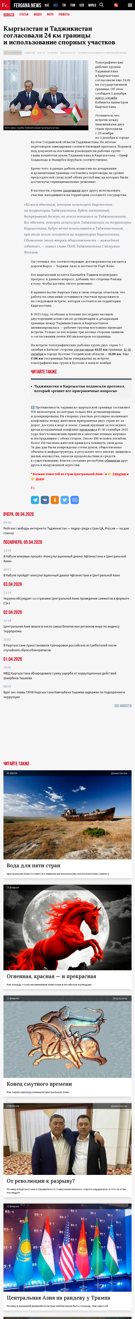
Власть (41, 52)
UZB (81, 5)
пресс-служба (106, 98)
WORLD (92, 5)
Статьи (24, 14)
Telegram (119, 474)
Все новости (123, 705)
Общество (30, 52)
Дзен (39, 479)
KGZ (55, 5)
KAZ (47, 5)
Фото (50, 14)
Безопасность (68, 52)
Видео (38, 14)
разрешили (72, 190)
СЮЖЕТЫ (64, 14)
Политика (52, 52)
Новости (8, 14)
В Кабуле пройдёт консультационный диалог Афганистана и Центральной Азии (61, 575)
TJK (64, 5)
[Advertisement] (67, 736)
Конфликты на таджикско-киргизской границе (102, 52)
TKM (72, 5)
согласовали (84, 349)
